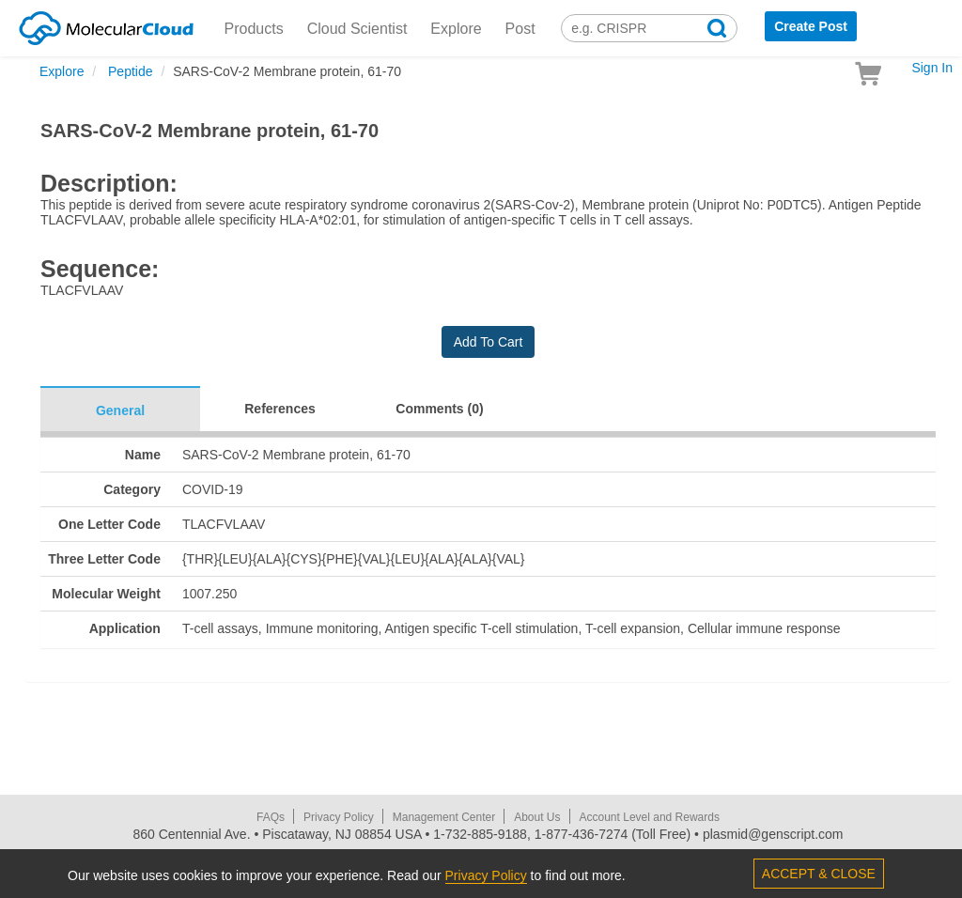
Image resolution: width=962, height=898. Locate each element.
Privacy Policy (338, 817)
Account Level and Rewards (650, 817)
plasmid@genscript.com (773, 834)
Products (254, 29)
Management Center (444, 817)
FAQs (270, 817)
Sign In (932, 67)
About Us (537, 817)
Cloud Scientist (357, 29)
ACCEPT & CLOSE (819, 873)
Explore (455, 29)
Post (520, 29)
